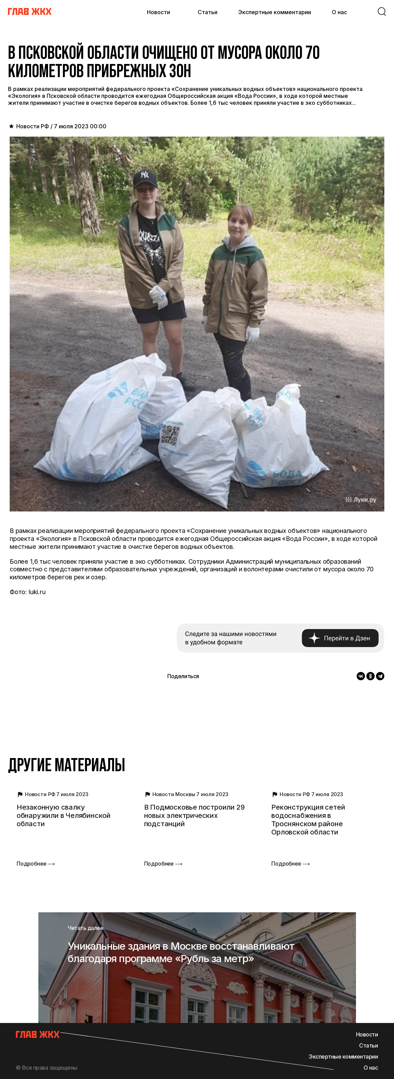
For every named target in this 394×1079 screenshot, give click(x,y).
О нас (339, 12)
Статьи (207, 12)
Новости (158, 12)
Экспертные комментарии (274, 12)
